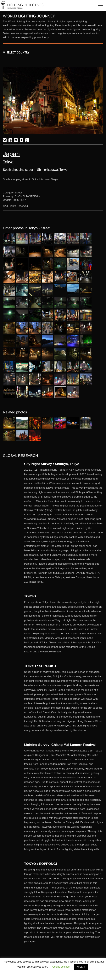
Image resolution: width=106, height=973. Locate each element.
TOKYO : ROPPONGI (40, 864)
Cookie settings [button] (61, 966)
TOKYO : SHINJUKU (40, 666)
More (63, 526)
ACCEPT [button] (81, 967)
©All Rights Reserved (15, 205)
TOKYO (30, 596)
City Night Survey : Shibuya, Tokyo (53, 464)
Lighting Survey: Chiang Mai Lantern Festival (60, 745)
